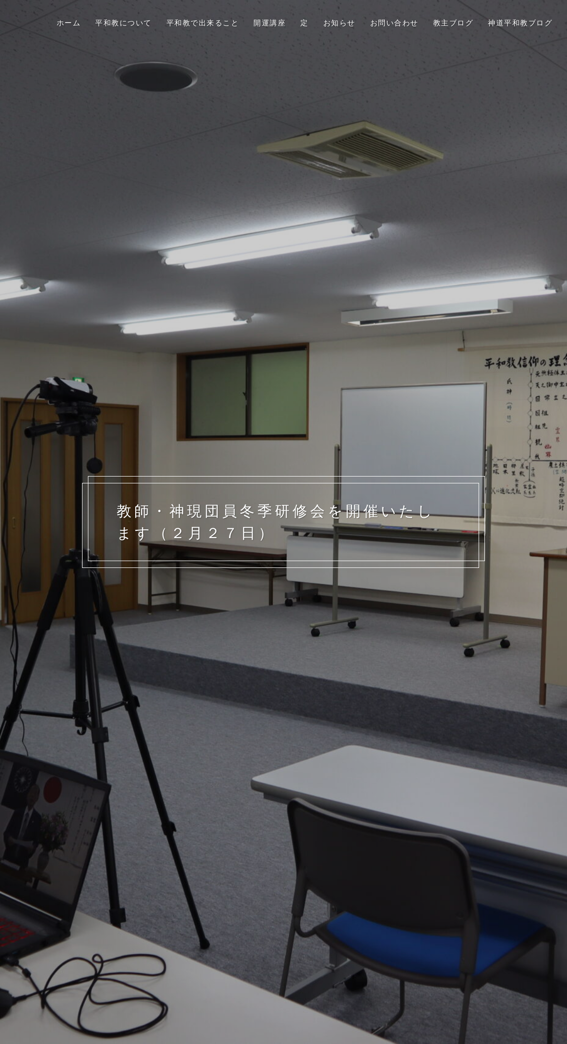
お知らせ (339, 23)
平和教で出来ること (203, 23)
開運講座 (269, 23)
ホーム (69, 23)
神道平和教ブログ (520, 23)
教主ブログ (453, 23)
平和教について (123, 23)
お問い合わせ (394, 23)
